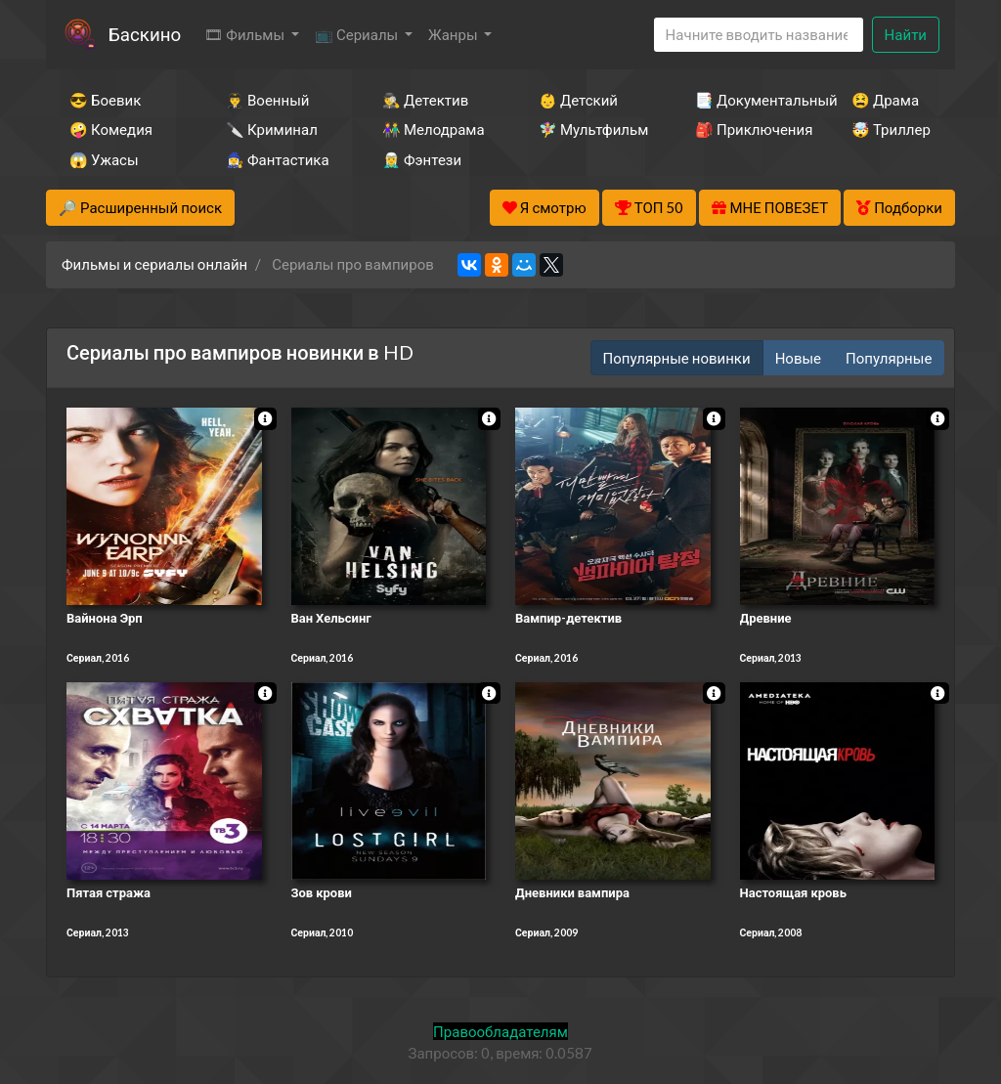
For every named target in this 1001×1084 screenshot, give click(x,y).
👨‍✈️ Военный (267, 99)
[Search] (758, 35)
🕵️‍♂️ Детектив (425, 99)
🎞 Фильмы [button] (245, 34)
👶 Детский (578, 99)
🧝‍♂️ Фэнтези (421, 159)
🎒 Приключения (747, 129)
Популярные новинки (677, 358)
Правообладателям (500, 1031)
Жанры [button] (454, 34)
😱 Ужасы (104, 159)
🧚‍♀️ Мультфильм (590, 129)
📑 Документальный (747, 99)
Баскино (145, 33)
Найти (906, 34)
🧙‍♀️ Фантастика (277, 159)
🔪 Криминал (272, 129)
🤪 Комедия (110, 129)
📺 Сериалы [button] (358, 34)
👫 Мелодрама (433, 129)
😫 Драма (885, 99)
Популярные (889, 358)
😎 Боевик (105, 99)
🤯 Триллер (891, 129)
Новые (798, 358)
